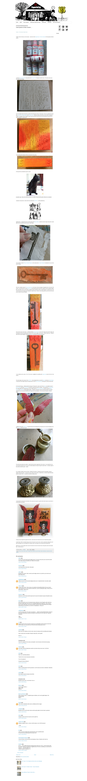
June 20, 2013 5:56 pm (22, 726)
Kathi (19, 653)
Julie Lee (20, 585)
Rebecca (20, 685)
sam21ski (20, 629)
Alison (19, 715)
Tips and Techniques (56, 22)
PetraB (19, 702)
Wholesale (49, 22)
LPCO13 (35, 200)
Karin (19, 666)
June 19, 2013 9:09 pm (22, 690)
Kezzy (19, 600)
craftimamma (20, 610)
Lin (19, 622)
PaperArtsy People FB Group (35, 22)
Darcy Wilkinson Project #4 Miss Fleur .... (29, 772)
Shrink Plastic (51, 380)
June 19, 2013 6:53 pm (22, 597)
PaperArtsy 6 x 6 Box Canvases (40, 36)
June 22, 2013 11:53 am (22, 740)
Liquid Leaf (44, 374)
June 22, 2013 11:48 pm (22, 750)
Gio (19, 730)
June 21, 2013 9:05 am (22, 734)
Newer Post (18, 754)
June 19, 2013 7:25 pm (22, 637)
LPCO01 (29, 380)
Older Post (52, 754)
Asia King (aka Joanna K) (23, 737)
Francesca (20, 565)
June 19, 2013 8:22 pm (22, 669)
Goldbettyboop (21, 579)
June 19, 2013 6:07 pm (22, 576)
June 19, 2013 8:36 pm (22, 675)
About (21, 22)
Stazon (44, 380)
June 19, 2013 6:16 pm (22, 582)
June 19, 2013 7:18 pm (22, 626)
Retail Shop (44, 22)
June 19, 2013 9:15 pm (22, 699)
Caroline (20, 744)
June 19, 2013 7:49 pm (22, 649)
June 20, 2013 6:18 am (22, 711)
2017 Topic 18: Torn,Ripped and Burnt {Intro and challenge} (32, 761)
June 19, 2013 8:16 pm (22, 662)
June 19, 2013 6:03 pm (22, 562)
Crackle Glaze (51, 387)
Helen (19, 558)
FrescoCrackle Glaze (40, 388)
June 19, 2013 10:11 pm (22, 705)
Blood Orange (18, 387)
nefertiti (19, 672)
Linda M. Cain (21, 721)
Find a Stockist (26, 22)
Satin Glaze (29, 288)
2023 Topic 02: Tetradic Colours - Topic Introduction (30, 766)
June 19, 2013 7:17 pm (22, 618)
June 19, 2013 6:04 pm (22, 568)
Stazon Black (37, 221)
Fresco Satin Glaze (29, 287)
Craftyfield (20, 708)
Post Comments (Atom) (25, 756)
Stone (45, 386)
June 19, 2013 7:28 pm (22, 643)
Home (17, 22)
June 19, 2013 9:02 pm (22, 681)
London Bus (26, 387)
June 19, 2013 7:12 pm (22, 607)
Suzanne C (20, 594)
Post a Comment (20, 752)
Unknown (20, 646)
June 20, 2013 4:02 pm (22, 718)
